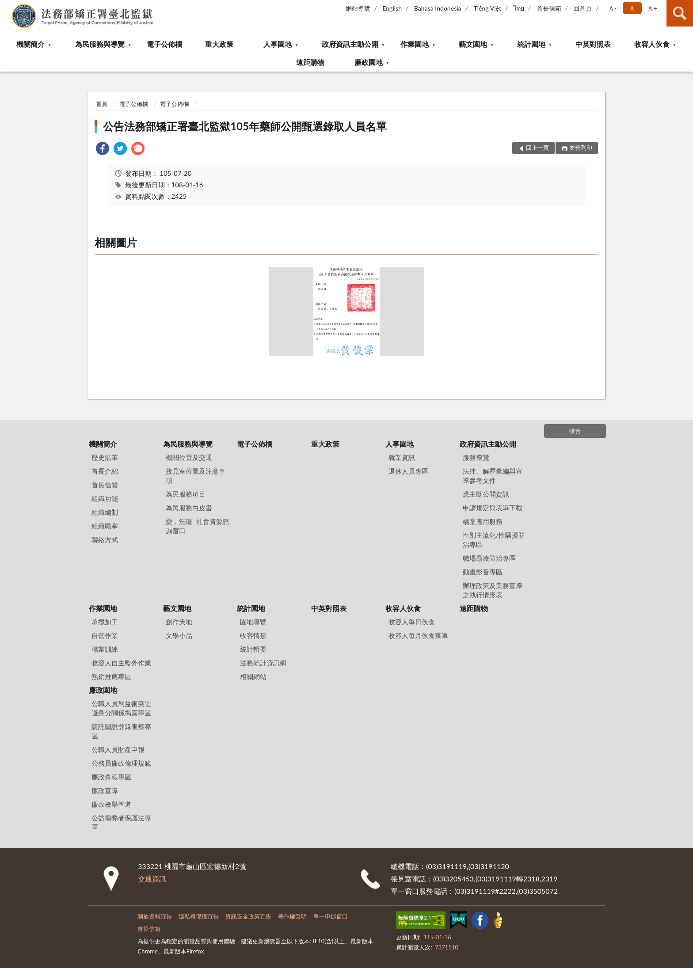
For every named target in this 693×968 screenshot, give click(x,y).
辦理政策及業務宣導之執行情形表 (492, 590)
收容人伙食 (652, 44)
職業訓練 (104, 649)
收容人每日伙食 (411, 622)
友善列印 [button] (580, 147)
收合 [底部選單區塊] (575, 430)
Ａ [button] (632, 8)
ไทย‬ (519, 8)
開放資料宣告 (154, 916)
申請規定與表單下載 (492, 508)
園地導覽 (253, 622)
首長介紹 (104, 471)
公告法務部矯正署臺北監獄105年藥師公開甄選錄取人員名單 (245, 126)
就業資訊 (401, 457)
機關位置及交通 (189, 457)
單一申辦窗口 (330, 916)
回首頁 (582, 8)
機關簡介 (30, 44)
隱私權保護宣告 (199, 916)
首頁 (101, 103)
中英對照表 (593, 44)
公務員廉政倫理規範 (121, 763)
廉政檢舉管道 (111, 804)
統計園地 (531, 44)
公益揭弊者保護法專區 (121, 822)
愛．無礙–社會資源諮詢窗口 (197, 526)
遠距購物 (310, 62)
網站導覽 (358, 8)
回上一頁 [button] (537, 147)
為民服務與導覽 (100, 44)
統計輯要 (253, 649)
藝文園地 (473, 44)
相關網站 (253, 676)
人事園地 (277, 44)
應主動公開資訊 (486, 494)
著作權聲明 (292, 916)
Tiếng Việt (487, 8)
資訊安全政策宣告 (248, 916)
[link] (102, 149)
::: (7, 6)
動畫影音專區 (483, 572)
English (392, 8)
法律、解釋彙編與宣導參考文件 (492, 475)
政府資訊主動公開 (350, 44)
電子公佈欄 (164, 44)
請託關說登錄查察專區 (121, 731)
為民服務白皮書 (189, 508)
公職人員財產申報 (118, 749)
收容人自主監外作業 (121, 663)
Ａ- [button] (612, 8)
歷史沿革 (104, 457)
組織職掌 (104, 526)
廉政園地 (368, 62)
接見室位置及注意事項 (195, 475)
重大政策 (219, 44)
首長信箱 (549, 8)
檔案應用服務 (483, 521)
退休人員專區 (408, 471)
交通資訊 (152, 878)
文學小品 (179, 635)
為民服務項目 (186, 494)
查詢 (679, 13)
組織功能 (104, 498)
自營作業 (104, 635)
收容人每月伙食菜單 (418, 635)
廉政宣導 (104, 790)
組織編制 (104, 512)
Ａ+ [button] (652, 8)
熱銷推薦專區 (111, 676)
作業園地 (414, 44)
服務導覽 (476, 457)
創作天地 (179, 622)
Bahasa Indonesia (437, 8)
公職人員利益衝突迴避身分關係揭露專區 (121, 708)
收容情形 (253, 635)
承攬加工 (104, 622)
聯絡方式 (104, 539)
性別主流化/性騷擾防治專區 (494, 539)
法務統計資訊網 (263, 663)
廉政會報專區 (111, 777)
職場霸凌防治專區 (489, 558)
